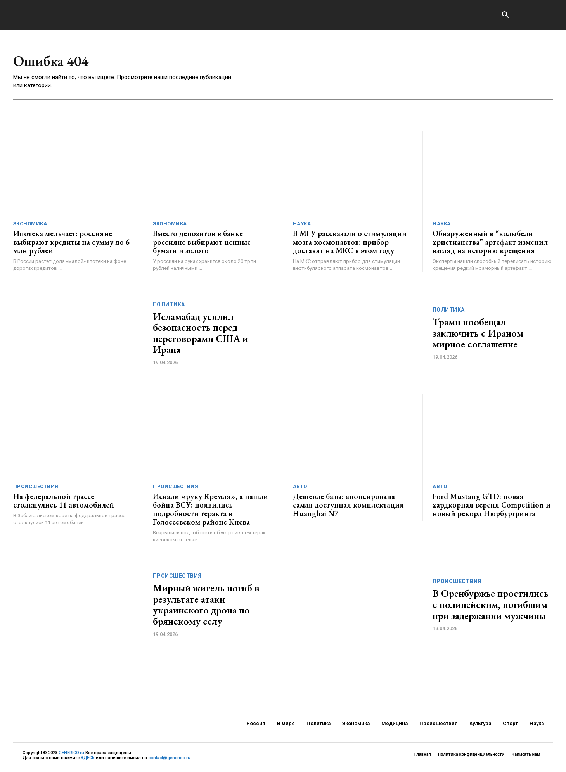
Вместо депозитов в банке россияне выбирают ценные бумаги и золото (202, 243)
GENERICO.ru (71, 754)
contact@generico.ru (169, 759)
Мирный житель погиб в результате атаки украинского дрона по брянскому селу (206, 606)
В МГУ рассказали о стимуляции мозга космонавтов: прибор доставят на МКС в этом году (350, 243)
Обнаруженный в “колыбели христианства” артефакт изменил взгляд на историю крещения (490, 243)
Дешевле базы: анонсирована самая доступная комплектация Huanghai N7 (348, 506)
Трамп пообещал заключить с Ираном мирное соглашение (478, 334)
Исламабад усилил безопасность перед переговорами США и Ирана (200, 335)
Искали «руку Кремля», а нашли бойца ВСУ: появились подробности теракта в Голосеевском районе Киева (210, 511)
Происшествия (36, 488)
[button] (505, 15)
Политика (169, 306)
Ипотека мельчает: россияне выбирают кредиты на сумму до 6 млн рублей (71, 243)
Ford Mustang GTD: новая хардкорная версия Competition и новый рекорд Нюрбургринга (491, 506)
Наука (302, 225)
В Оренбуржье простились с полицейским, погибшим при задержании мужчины (491, 606)
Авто (300, 488)
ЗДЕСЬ (88, 759)
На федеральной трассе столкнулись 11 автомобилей (63, 502)
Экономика (30, 225)
